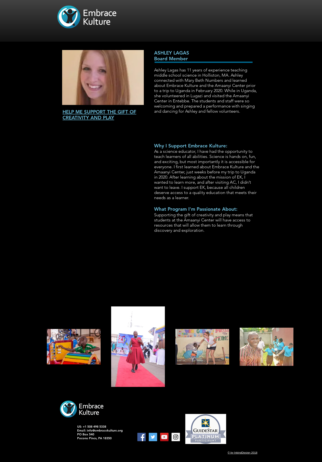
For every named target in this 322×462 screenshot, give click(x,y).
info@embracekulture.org (105, 430)
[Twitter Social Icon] (153, 437)
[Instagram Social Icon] (176, 437)
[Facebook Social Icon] (141, 437)
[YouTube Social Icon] (164, 437)
